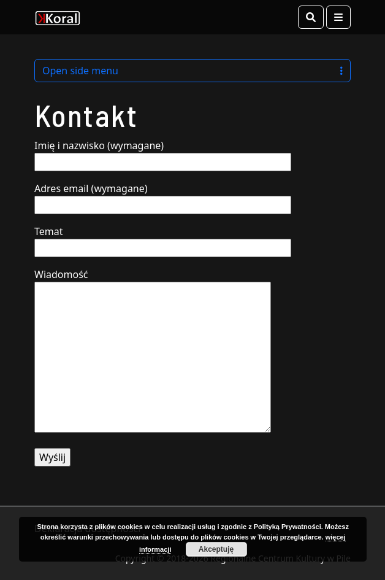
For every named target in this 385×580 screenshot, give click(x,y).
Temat (162, 240)
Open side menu (192, 70)
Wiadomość (152, 352)
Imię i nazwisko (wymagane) (162, 154)
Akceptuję (216, 549)
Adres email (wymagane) (162, 197)
